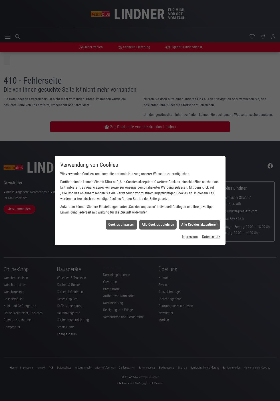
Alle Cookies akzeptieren (199, 213)
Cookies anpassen (121, 213)
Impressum (190, 225)
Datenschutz (211, 225)
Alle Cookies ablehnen (158, 213)
